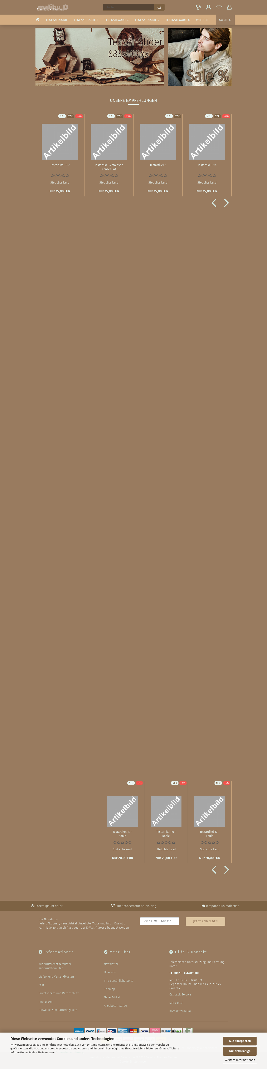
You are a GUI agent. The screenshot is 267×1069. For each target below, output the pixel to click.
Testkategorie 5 (177, 20)
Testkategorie (57, 20)
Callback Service (180, 994)
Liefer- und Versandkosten (56, 976)
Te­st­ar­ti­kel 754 (207, 165)
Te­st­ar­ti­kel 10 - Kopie (122, 833)
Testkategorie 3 (116, 20)
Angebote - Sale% (115, 1006)
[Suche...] (159, 7)
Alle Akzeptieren (240, 1041)
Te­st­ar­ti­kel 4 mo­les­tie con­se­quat (108, 166)
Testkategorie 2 (86, 20)
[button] (198, 7)
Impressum (46, 1001)
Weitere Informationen (240, 1060)
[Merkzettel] (219, 7)
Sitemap (109, 989)
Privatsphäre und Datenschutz (59, 993)
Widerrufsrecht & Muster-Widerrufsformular (55, 966)
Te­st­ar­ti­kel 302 (60, 165)
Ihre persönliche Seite (118, 981)
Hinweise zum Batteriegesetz (58, 1010)
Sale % (225, 20)
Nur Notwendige (240, 1051)
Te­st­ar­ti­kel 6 (158, 165)
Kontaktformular (180, 1011)
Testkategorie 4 (147, 20)
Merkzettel (176, 1003)
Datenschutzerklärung (69, 1052)
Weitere (202, 20)
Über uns (110, 972)
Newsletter (111, 964)
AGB (41, 985)
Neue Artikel (112, 997)
